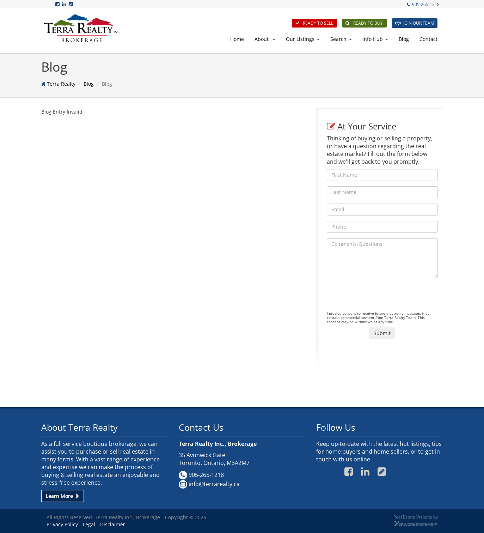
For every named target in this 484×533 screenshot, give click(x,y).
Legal (89, 524)
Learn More (62, 495)
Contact (428, 39)
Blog (404, 39)
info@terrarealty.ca (214, 484)
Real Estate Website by (415, 517)
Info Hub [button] (375, 39)
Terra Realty (61, 83)
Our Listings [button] (303, 39)
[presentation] (380, 297)
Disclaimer (112, 524)
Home (237, 39)
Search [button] (341, 39)
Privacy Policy (62, 524)
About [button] (265, 39)
